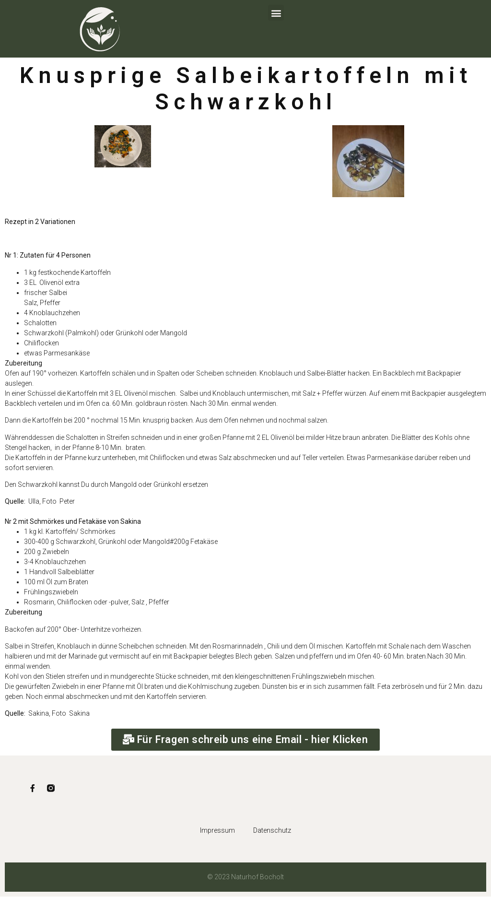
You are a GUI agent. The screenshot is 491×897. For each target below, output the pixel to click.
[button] (276, 13)
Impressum (216, 831)
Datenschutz (273, 831)
